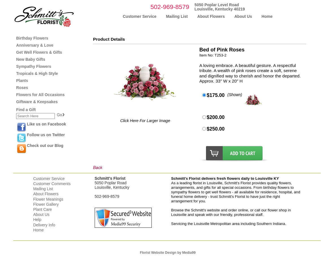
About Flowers (45, 194)
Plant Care (42, 209)
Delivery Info (44, 225)
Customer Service (48, 178)
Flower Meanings (48, 199)
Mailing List (43, 189)
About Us (41, 214)
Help (37, 219)
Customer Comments (51, 183)
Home (38, 230)
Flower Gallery (45, 204)
